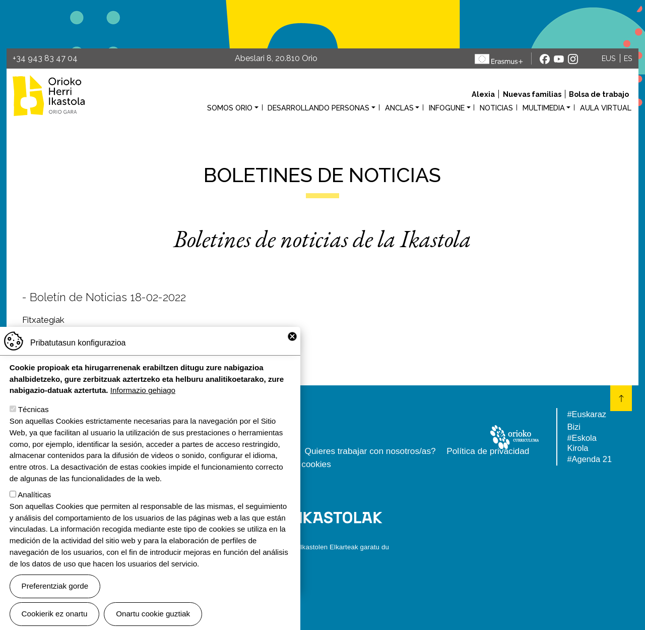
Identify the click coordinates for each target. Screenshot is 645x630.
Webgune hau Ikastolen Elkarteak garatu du (322, 547)
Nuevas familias (532, 94)
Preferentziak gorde (55, 601)
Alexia (483, 94)
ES (628, 58)
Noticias (496, 107)
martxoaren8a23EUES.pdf (83, 333)
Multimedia (544, 107)
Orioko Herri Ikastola (49, 95)
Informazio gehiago (142, 405)
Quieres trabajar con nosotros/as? (370, 451)
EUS (609, 58)
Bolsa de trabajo (599, 94)
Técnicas (33, 424)
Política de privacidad (487, 451)
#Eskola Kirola (581, 442)
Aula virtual (605, 107)
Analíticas (34, 509)
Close (292, 352)
